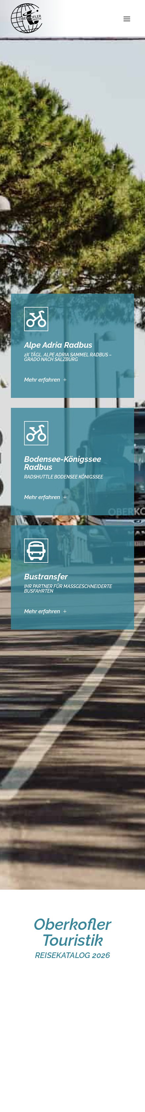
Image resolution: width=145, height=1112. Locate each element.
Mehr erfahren (42, 379)
